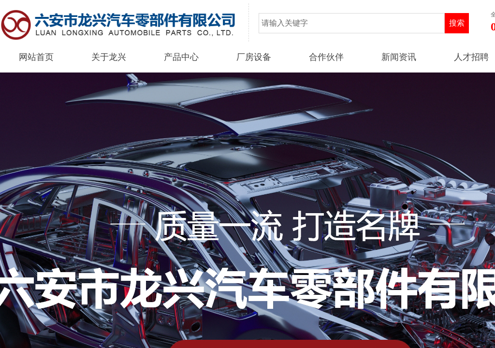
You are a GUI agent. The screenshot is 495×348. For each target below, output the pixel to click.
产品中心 (181, 57)
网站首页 (36, 57)
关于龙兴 (108, 57)
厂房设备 (253, 57)
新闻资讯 (398, 57)
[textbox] (352, 23)
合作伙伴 (326, 57)
